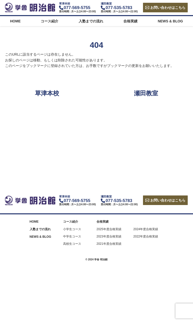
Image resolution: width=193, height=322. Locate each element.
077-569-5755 (77, 8)
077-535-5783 (119, 8)
